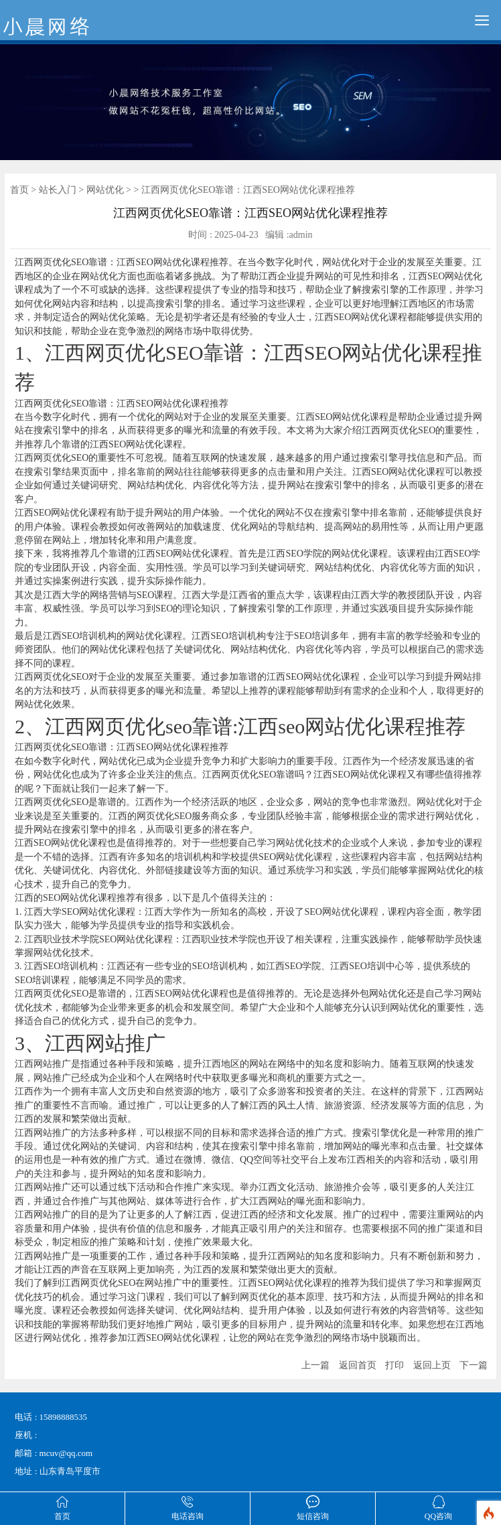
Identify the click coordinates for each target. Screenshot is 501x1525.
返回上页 (432, 1365)
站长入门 (57, 190)
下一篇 (473, 1365)
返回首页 (357, 1365)
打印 (394, 1365)
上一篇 (315, 1365)
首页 (19, 190)
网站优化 (105, 190)
